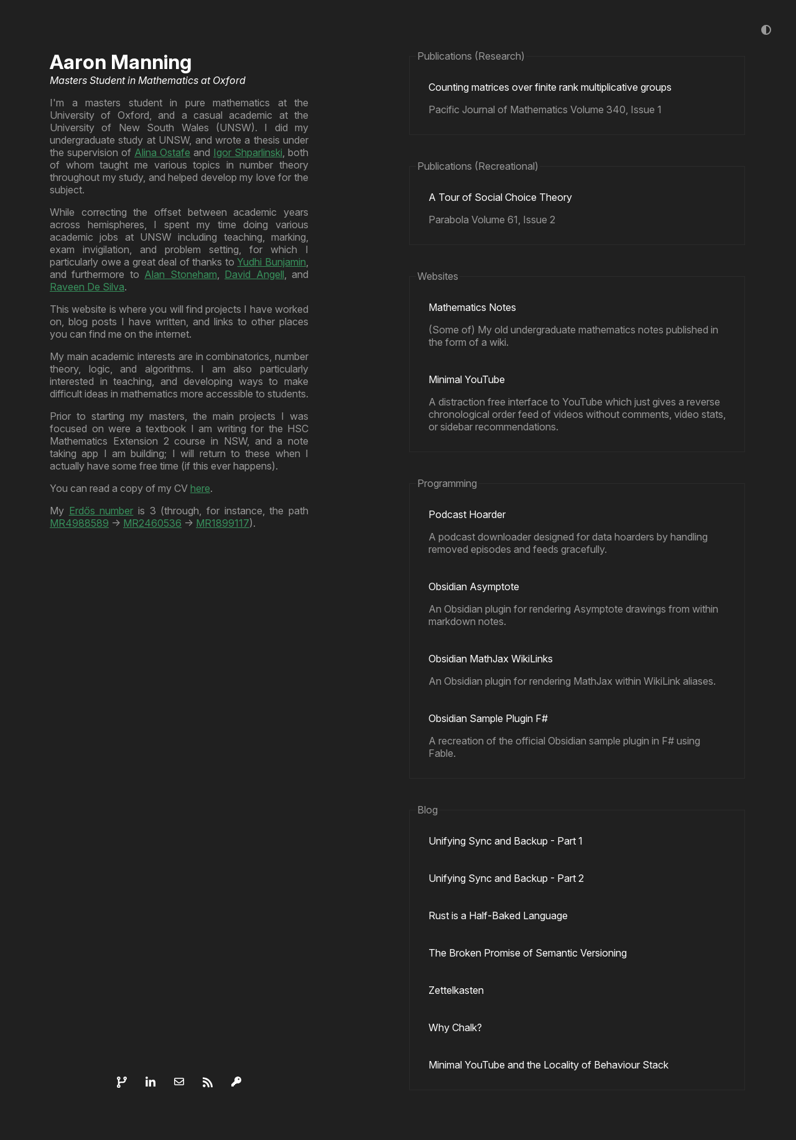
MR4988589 (79, 523)
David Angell (254, 274)
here (200, 488)
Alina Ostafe (162, 152)
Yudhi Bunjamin (271, 262)
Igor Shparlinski (247, 152)
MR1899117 (222, 523)
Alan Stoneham (180, 274)
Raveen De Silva (87, 286)
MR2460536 (152, 523)
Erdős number (101, 510)
